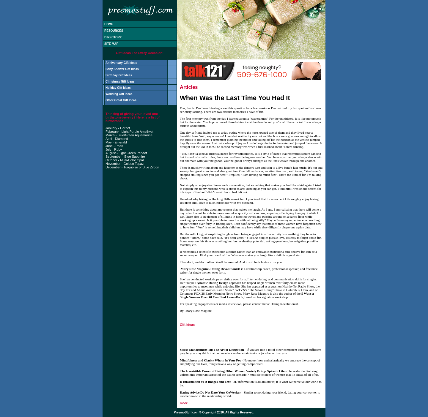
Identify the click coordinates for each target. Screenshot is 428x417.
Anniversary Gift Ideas (121, 62)
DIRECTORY (113, 37)
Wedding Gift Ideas (119, 94)
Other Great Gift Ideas (121, 100)
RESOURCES (113, 30)
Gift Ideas (187, 324)
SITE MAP (111, 43)
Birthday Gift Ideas (119, 75)
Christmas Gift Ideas (120, 81)
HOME (108, 24)
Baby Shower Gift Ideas (122, 69)
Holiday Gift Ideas (118, 87)
